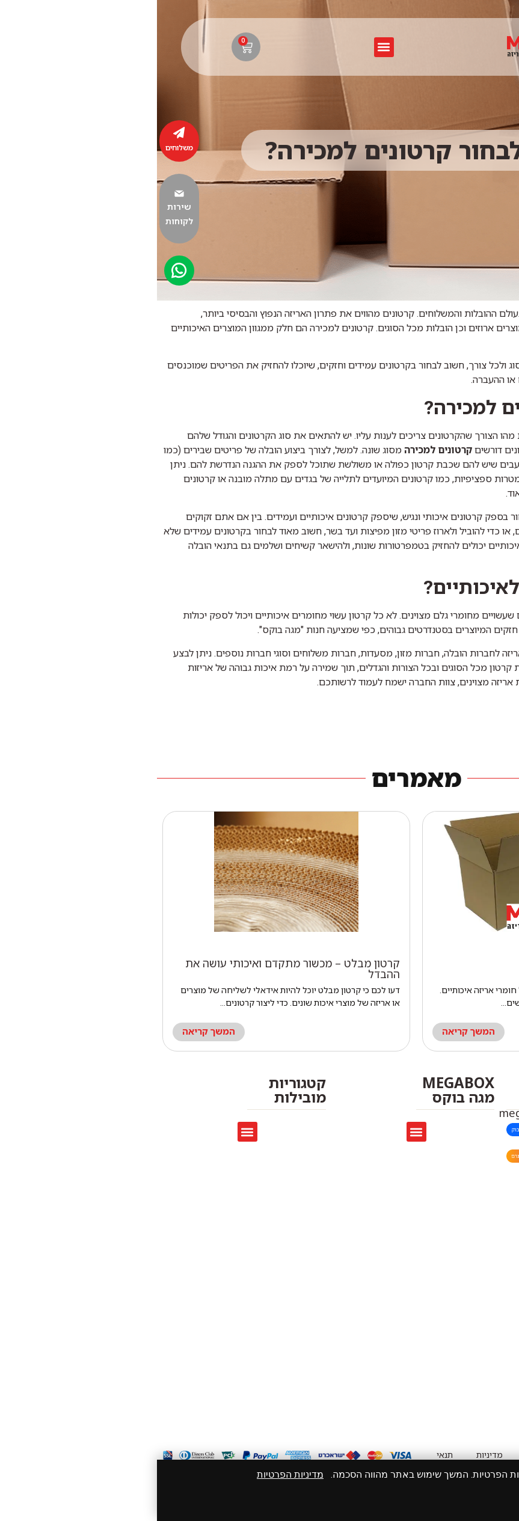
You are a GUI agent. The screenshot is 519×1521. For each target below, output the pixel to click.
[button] (227, 47)
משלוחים (22, 147)
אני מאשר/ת (475, 1499)
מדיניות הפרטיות (133, 1474)
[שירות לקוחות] (22, 193)
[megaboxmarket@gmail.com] (500, 1114)
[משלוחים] (22, 133)
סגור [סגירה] (420, 1499)
